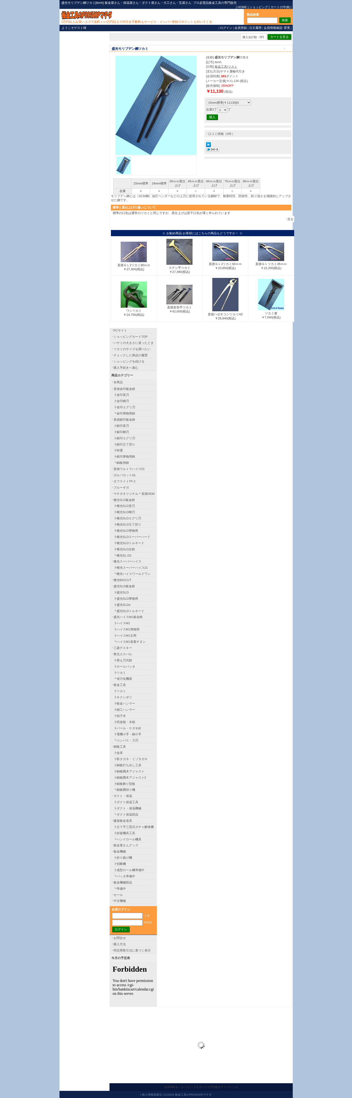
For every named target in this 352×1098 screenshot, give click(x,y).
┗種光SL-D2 (123, 555)
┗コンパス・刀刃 (126, 740)
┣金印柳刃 (121, 401)
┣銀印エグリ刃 (124, 438)
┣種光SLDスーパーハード (132, 537)
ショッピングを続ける (129, 361)
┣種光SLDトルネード (129, 543)
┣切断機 (120, 864)
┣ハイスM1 (122, 623)
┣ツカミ (120, 672)
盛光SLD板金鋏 (124, 586)
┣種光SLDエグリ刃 (127, 518)
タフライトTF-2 (124, 481)
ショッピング (258, 7)
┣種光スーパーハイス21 (131, 567)
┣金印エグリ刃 (124, 407)
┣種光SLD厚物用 (126, 530)
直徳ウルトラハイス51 (129, 469)
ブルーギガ (121, 487)
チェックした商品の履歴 (131, 355)
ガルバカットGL (125, 475)
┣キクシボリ (123, 697)
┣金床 (118, 753)
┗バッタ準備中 (124, 876)
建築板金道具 (123, 820)
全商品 (118, 382)
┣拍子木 (120, 716)
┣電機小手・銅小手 (127, 734)
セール (118, 895)
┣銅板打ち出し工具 (127, 765)
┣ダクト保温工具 (126, 802)
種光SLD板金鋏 (124, 500)
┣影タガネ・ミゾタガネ (131, 759)
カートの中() (280, 7)
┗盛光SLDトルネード (129, 611)
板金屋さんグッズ (126, 845)
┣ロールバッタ (124, 666)
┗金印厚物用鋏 (124, 413)
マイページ (228, 1087)
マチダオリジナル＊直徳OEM (134, 493)
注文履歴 (255, 28)
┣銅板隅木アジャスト (129, 771)
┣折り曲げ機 (123, 857)
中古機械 (120, 901)
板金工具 (120, 685)
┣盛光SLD (121, 592)
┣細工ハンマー (124, 709)
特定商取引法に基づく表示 (132, 950)
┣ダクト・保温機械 (127, 808)
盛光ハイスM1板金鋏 (128, 617)
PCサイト (120, 330)
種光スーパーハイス (127, 561)
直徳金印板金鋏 (124, 389)
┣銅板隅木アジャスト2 (130, 777)
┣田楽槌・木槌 (124, 722)
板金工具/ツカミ (226, 66)
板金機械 (120, 851)
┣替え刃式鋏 (123, 660)
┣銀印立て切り (124, 444)
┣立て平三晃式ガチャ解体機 (134, 827)
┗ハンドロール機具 (127, 839)
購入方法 (120, 944)
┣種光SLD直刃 (124, 506)
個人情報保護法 (152, 1094)
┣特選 (118, 450)
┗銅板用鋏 (121, 463)
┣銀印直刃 (121, 426)
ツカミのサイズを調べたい (132, 349)
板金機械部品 (123, 882)
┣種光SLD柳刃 (124, 512)
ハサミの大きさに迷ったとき (134, 343)
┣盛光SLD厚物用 (126, 598)
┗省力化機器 (123, 678)
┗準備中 (120, 888)
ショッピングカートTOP (131, 336)
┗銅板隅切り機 (124, 790)
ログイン (226, 28)
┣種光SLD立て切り (127, 524)
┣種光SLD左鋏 (124, 549)
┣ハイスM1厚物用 (126, 629)
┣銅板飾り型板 (124, 784)
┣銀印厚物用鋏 (124, 456)
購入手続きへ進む (126, 367)
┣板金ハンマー (124, 703)
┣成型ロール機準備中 (129, 870)
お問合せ (120, 938)
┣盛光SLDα (122, 605)
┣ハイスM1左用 (125, 635)
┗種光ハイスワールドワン (132, 574)
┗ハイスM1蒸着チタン (130, 641)
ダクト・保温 (123, 796)
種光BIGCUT (122, 580)
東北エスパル (123, 654)
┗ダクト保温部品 (126, 814)
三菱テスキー (123, 648)
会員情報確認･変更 (277, 28)
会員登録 (240, 28)
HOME (242, 7)
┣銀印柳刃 (121, 432)
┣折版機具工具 (124, 833)
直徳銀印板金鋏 (124, 419)
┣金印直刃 (121, 395)
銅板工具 (120, 746)
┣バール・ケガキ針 (127, 728)
